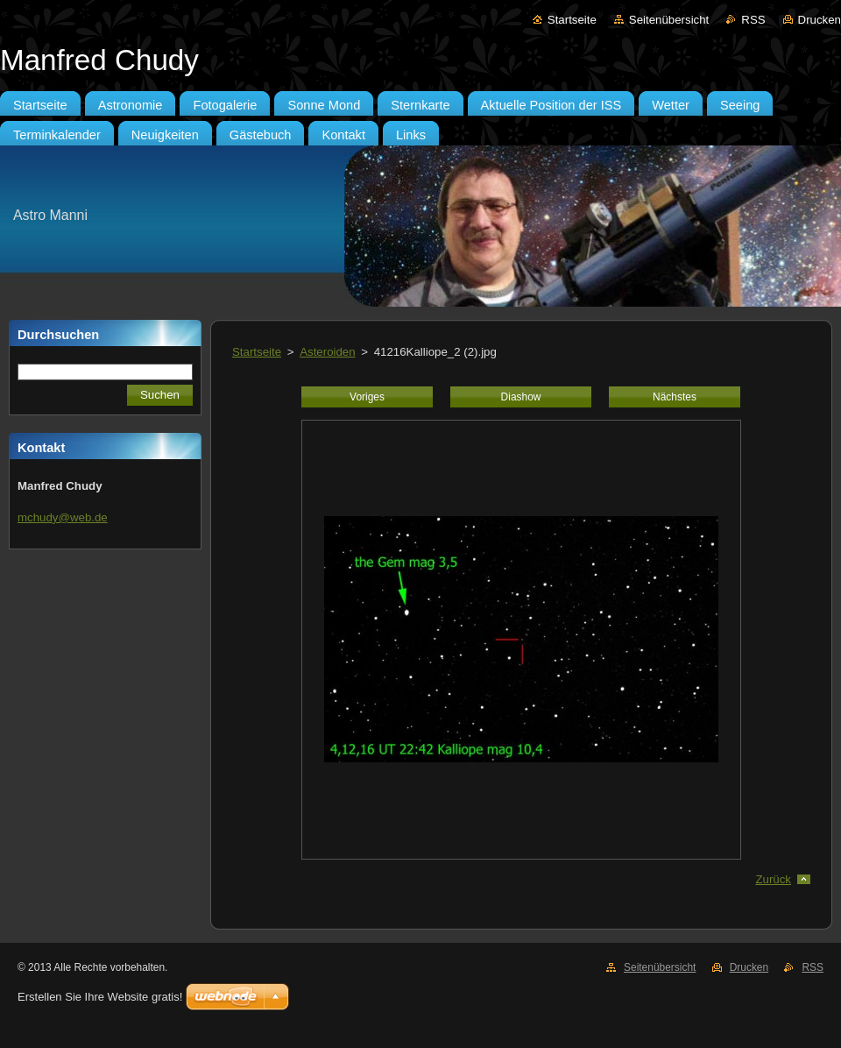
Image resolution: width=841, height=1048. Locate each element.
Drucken (819, 19)
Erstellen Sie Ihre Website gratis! (100, 996)
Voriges (367, 397)
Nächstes (674, 397)
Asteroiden (327, 351)
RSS (753, 19)
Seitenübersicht (669, 19)
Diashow (521, 397)
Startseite (572, 19)
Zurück (773, 879)
